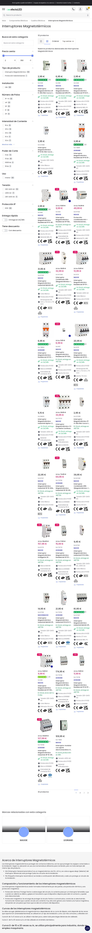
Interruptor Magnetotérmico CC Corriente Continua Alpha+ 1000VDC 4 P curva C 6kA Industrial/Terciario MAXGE (63, 430)
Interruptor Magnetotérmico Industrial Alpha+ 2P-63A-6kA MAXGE (46, 422)
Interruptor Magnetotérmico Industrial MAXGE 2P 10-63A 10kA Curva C (46, 621)
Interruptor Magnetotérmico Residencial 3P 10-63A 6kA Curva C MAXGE (80, 284)
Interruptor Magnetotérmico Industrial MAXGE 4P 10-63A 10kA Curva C (46, 284)
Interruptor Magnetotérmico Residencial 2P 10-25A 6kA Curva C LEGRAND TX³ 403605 (63, 557)
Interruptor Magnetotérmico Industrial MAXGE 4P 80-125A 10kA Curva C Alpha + (81, 625)
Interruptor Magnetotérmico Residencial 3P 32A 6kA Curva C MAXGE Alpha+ (63, 356)
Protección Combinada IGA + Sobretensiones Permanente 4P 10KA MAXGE (81, 221)
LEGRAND (68, 840)
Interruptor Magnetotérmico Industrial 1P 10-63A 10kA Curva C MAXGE (81, 554)
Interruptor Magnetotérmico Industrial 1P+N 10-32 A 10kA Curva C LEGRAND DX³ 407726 (64, 622)
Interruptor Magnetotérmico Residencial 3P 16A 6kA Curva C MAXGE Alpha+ (63, 221)
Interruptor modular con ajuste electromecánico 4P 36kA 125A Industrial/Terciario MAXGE (63, 750)
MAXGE (23, 840)
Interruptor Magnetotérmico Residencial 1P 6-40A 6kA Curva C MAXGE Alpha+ (46, 222)
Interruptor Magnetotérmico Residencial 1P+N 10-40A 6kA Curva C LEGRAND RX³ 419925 (81, 157)
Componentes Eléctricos (18, 21)
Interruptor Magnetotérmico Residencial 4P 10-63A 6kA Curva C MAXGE (80, 357)
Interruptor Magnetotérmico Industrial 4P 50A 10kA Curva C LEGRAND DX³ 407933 (64, 685)
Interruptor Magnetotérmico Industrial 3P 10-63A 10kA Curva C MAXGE (46, 487)
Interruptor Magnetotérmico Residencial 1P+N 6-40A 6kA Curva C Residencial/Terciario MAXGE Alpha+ (82, 94)
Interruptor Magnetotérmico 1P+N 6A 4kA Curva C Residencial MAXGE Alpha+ (46, 152)
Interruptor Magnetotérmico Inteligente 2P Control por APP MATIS (44, 557)
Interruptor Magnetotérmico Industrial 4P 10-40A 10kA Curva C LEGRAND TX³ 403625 (46, 755)
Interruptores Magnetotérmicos (60, 21)
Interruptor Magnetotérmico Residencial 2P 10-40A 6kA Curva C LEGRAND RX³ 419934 (45, 357)
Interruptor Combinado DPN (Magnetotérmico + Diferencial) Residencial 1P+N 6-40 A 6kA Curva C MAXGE (63, 283)
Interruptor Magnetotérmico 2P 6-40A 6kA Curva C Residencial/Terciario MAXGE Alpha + (46, 93)
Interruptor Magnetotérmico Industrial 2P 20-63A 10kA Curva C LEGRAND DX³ (63, 490)
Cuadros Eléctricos (38, 21)
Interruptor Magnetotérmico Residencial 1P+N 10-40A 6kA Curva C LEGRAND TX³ (81, 687)
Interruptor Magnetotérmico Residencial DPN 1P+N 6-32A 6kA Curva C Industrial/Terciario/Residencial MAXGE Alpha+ (68, 94)
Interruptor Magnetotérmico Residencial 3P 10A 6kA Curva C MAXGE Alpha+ (45, 690)
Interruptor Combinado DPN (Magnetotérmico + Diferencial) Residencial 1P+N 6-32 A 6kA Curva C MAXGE (81, 490)
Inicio (4, 21)
